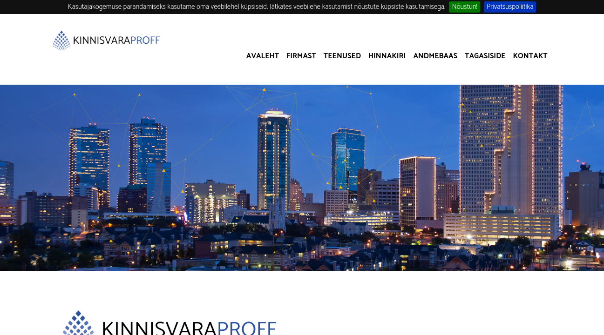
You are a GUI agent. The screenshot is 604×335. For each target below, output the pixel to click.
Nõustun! (464, 7)
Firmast (301, 56)
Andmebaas (435, 56)
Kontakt (530, 56)
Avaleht (262, 56)
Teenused (342, 56)
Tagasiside (485, 56)
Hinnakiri (387, 56)
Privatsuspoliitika (510, 7)
